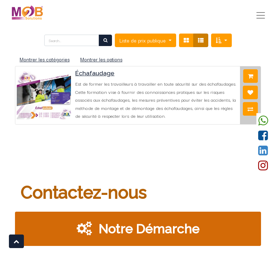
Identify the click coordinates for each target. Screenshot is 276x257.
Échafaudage (94, 73)
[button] (221, 40)
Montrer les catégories (45, 59)
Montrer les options (101, 59)
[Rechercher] (105, 40)
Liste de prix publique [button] (143, 40)
